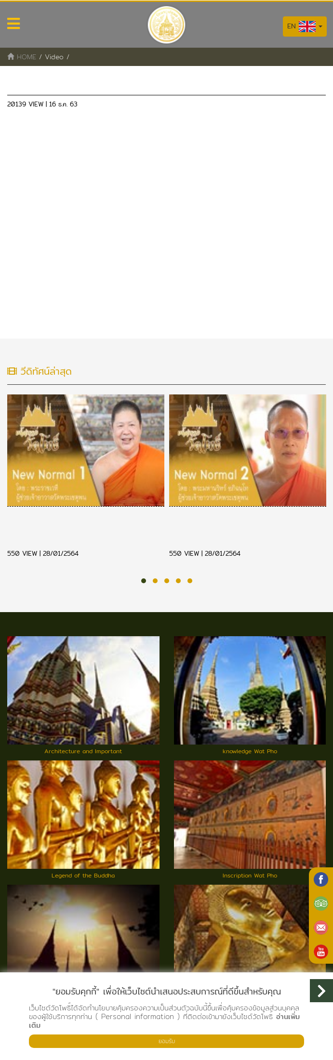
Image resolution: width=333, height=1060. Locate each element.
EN (304, 26)
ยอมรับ (167, 1041)
